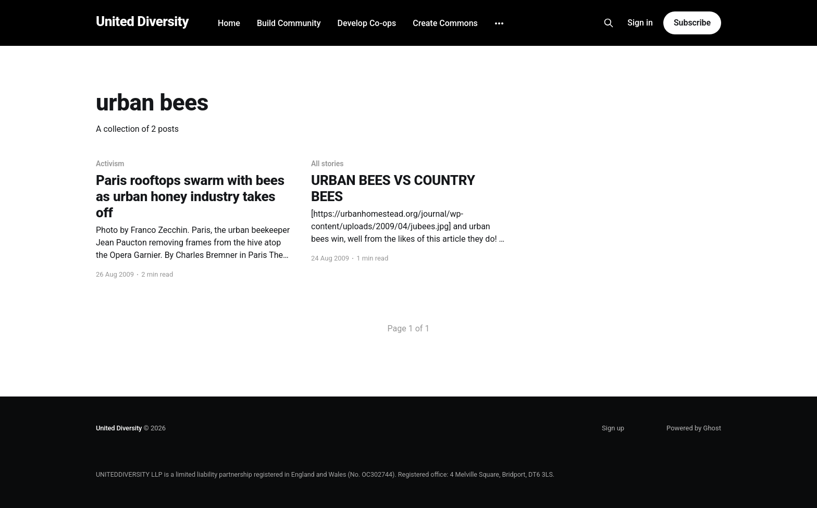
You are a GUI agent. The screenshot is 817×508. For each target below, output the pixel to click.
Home (229, 23)
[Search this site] (608, 23)
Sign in (640, 23)
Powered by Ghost (693, 428)
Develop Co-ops (366, 23)
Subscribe (692, 23)
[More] (499, 23)
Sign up (613, 428)
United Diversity (142, 21)
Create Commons (445, 23)
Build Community (289, 23)
